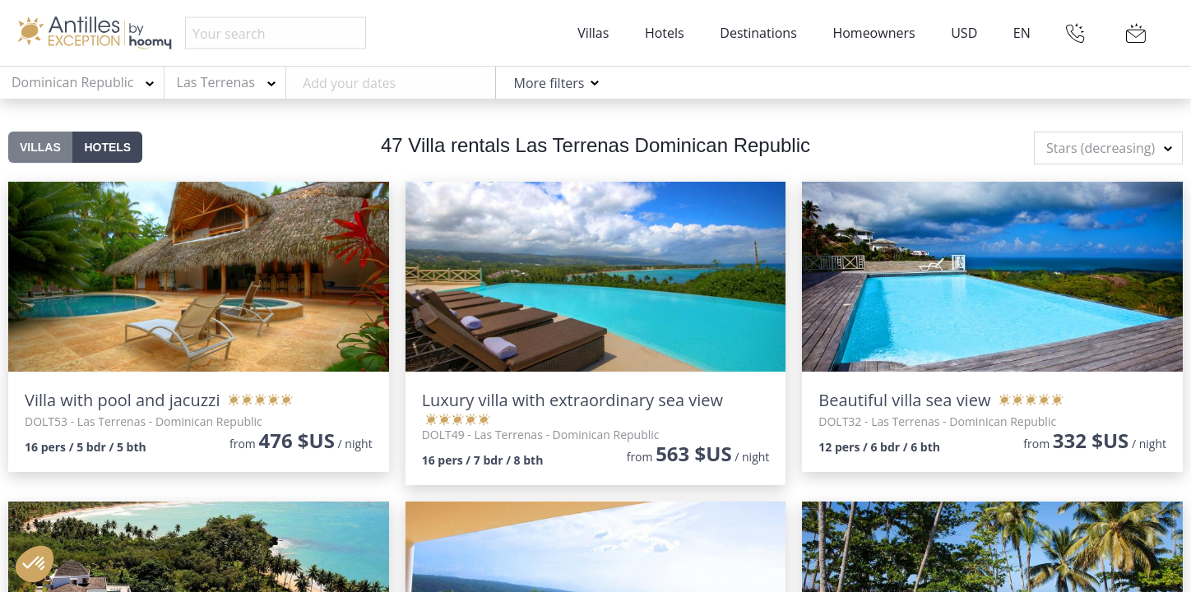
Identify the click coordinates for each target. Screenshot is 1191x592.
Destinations (758, 33)
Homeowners (873, 33)
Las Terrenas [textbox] (216, 82)
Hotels (664, 33)
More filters (548, 83)
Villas (593, 33)
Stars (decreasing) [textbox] (1100, 148)
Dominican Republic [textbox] (72, 82)
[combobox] (82, 83)
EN (1022, 33)
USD (964, 33)
